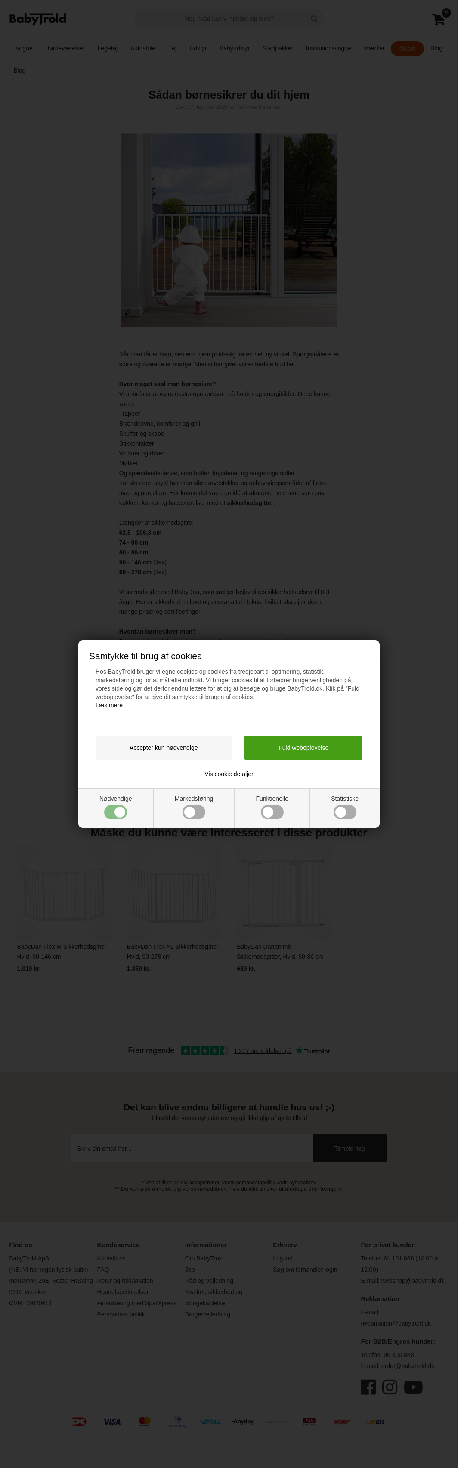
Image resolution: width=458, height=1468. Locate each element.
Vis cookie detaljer (228, 774)
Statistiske (345, 807)
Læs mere (109, 705)
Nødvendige (115, 807)
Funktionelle (272, 807)
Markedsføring (194, 807)
